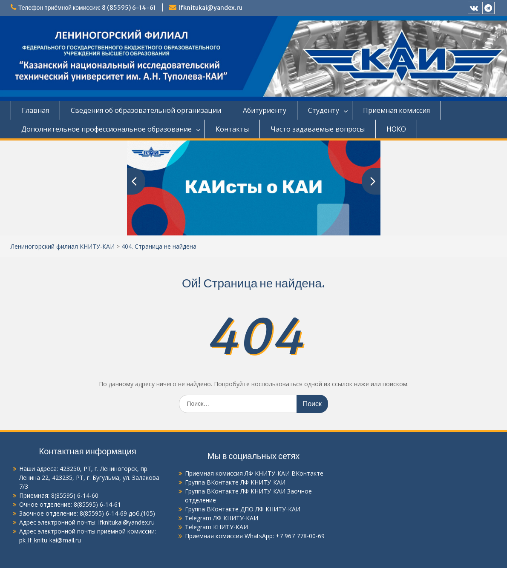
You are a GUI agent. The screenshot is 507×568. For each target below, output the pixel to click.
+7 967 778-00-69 (300, 536)
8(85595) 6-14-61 (97, 504)
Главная (35, 110)
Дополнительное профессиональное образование (106, 129)
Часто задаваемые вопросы (318, 129)
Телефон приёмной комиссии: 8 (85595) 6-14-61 (87, 7)
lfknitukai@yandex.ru (210, 7)
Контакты (232, 129)
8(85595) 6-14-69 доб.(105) (117, 513)
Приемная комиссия (396, 110)
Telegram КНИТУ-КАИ (216, 527)
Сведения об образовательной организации (146, 110)
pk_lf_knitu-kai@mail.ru (50, 540)
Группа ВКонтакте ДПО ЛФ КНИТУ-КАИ (242, 509)
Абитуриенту (264, 110)
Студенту (323, 110)
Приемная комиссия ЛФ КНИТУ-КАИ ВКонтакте (254, 473)
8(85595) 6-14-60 (74, 495)
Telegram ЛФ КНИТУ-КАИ (221, 518)
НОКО (396, 129)
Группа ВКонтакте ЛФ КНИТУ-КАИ (235, 482)
